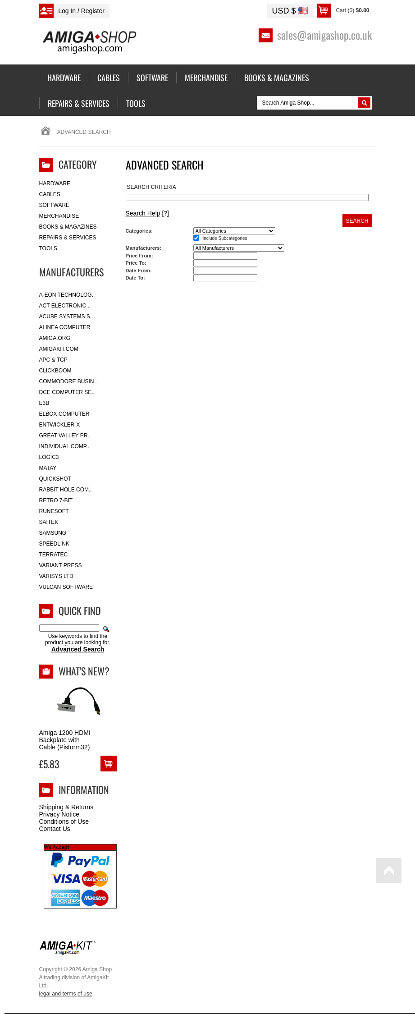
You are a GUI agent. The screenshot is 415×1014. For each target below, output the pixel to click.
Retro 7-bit (56, 500)
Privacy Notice (59, 814)
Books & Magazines (68, 227)
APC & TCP (53, 360)
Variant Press (60, 565)
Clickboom (55, 370)
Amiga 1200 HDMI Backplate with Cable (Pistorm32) (65, 740)
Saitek (49, 522)
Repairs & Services (67, 237)
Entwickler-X (59, 425)
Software (54, 205)
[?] (147, 213)
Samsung (53, 533)
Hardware (55, 183)
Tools (48, 248)
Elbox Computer (64, 414)
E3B (44, 403)
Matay (48, 468)
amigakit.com (58, 349)
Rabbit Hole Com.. (65, 489)
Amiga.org (54, 338)
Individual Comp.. (64, 446)
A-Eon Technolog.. (67, 295)
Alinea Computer (65, 327)
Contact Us (54, 828)
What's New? (84, 671)
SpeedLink (54, 544)
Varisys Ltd (56, 576)
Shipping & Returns (66, 807)
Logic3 (49, 457)
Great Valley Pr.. (65, 435)
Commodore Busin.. (68, 381)
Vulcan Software (66, 587)
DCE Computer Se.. (67, 392)
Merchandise (59, 216)
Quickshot (55, 479)
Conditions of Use (64, 821)
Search (357, 221)
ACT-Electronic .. (65, 306)
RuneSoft (54, 511)
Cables (49, 194)
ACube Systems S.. (66, 316)
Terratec (53, 554)
